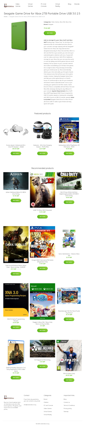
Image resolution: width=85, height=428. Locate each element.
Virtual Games (30, 6)
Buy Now (50, 34)
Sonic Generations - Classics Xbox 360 (69, 256)
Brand (45, 400)
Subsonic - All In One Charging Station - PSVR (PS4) (42, 147)
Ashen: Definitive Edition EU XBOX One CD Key (16, 194)
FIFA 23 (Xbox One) (69, 375)
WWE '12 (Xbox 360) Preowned (42, 211)
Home (5, 18)
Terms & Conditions (69, 407)
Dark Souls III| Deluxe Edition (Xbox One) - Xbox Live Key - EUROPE (16, 268)
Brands (76, 5)
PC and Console (43, 6)
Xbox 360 (62, 23)
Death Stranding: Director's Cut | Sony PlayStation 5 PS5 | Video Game (16, 370)
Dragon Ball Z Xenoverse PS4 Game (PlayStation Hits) (42, 262)
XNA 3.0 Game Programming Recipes (16, 321)
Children (46, 403)
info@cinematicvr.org (30, 406)
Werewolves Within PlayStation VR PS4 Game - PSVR (69, 147)
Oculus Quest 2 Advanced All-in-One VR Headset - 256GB (16, 147)
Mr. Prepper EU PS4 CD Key (42, 361)
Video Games (18, 6)
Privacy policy (68, 410)
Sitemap (66, 413)
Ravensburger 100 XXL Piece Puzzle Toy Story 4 (69, 313)
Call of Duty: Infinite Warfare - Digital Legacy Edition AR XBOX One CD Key (69, 195)
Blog (69, 5)
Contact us (67, 403)
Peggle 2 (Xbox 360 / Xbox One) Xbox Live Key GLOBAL (42, 324)
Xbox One (68, 23)
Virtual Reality (57, 6)
